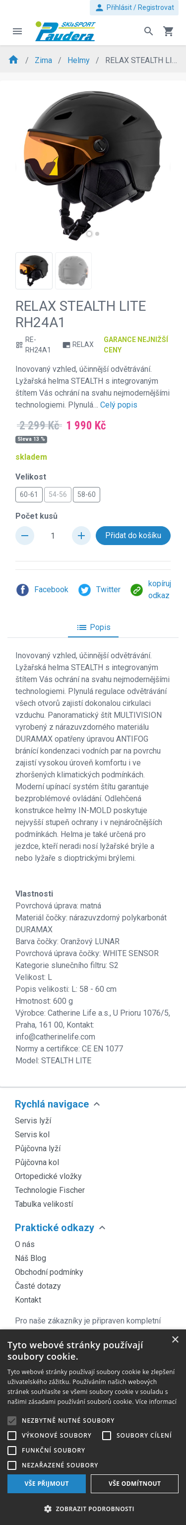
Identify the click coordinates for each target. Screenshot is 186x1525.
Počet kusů (36, 516)
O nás (25, 1244)
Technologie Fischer (50, 1190)
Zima (44, 60)
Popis (93, 627)
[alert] (93, 1427)
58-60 (86, 493)
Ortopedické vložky (48, 1176)
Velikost (30, 477)
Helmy (79, 60)
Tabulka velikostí (44, 1204)
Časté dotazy (38, 1286)
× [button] (175, 1340)
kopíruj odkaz (150, 589)
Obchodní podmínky (49, 1272)
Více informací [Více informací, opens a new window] (156, 1401)
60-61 (29, 493)
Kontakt (28, 1300)
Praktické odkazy (54, 1228)
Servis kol (32, 1134)
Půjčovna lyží (38, 1148)
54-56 (58, 493)
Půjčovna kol (37, 1162)
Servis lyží (33, 1120)
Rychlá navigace (52, 1104)
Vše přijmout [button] (47, 1483)
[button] (89, 234)
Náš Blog (30, 1258)
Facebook (41, 590)
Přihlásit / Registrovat (134, 7)
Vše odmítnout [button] (135, 1483)
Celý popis (118, 405)
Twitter (99, 590)
